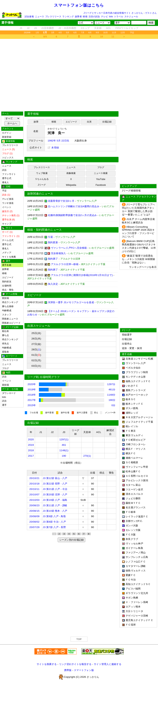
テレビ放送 (8, 199)
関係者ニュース (10, 318)
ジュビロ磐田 (133, 498)
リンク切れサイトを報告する (75, 664)
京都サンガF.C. (134, 521)
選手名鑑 (6, 265)
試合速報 (29, 16)
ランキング (68, 16)
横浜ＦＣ (131, 453)
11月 (114, 32)
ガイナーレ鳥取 (134, 548)
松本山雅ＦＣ (133, 471)
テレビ (104, 16)
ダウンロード (9, 393)
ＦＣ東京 (131, 430)
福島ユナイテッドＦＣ (138, 381)
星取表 (5, 352)
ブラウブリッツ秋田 (137, 372)
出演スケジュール (38, 325)
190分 (112, 400)
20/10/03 (34, 500)
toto (111, 16)
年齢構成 (6, 310)
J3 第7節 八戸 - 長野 (54, 527)
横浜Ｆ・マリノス (136, 448)
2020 (31, 439)
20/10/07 (34, 494)
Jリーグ (42, 185)
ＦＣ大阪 (131, 534)
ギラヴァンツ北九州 (137, 593)
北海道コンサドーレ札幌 (139, 358)
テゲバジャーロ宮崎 (137, 615)
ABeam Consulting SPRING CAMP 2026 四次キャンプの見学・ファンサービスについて (138, 231)
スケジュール (131, 16)
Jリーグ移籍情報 (131, 190)
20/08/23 (34, 505)
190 (64, 455)
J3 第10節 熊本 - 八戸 (55, 510)
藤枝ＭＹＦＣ (133, 503)
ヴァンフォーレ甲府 (137, 466)
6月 (75, 32)
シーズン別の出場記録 (71, 539)
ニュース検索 (101, 173)
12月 (123, 32)
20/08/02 (34, 521)
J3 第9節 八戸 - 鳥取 (54, 516)
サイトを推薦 (9, 256)
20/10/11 (34, 489)
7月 (82, 32)
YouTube (100, 179)
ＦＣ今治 (131, 579)
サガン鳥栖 (132, 597)
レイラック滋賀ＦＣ (137, 516)
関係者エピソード (11, 323)
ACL (108, 28)
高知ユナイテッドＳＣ (138, 584)
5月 (67, 32)
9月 (97, 32)
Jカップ (85, 28)
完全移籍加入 (58, 253)
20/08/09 (34, 516)
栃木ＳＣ (131, 399)
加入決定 (53, 284)
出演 (89, 121)
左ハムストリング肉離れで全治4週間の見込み (73, 206)
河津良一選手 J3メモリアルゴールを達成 (71, 302)
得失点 (5, 343)
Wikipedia (71, 185)
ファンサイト (9, 174)
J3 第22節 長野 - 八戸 (55, 483)
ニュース (39, 16)
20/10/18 (34, 483)
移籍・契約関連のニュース (44, 229)
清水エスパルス (134, 494)
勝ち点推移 (8, 306)
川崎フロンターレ (136, 444)
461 (64, 445)
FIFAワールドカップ (126, 28)
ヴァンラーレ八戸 (136, 363)
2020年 (32, 384)
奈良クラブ (132, 539)
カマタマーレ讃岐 (136, 566)
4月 (60, 32)
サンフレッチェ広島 (137, 557)
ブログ (5, 368)
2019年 (32, 389)
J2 (28, 28)
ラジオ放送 (8, 203)
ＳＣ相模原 (132, 462)
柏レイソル (132, 426)
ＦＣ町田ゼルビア (136, 439)
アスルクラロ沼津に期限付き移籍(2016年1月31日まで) (82, 275)
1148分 (111, 394)
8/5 (45, 36)
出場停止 (127, 343)
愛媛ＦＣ (131, 575)
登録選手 (127, 334)
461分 (112, 389)
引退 (50, 237)
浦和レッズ (132, 412)
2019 (31, 445)
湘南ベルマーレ (134, 457)
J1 (21, 28)
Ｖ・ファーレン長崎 (137, 602)
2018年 (32, 394)
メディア (6, 252)
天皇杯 (98, 28)
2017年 (32, 400)
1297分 (111, 384)
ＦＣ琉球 (131, 624)
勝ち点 (5, 335)
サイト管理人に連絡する (107, 664)
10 (101, 36)
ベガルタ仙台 (133, 367)
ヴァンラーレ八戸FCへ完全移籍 (69, 247)
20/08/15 (34, 510)
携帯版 (68, 670)
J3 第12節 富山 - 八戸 (55, 478)
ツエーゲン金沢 (134, 489)
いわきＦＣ (132, 385)
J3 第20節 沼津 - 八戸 (55, 494)
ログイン (6, 132)
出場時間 (6, 285)
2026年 (27, 32)
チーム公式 (8, 240)
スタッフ (6, 314)
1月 (37, 32)
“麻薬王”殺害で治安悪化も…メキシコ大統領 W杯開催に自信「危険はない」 (138, 259)
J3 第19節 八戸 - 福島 (55, 500)
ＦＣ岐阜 (131, 512)
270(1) (87, 455)
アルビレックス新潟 (137, 480)
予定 (132, 32)
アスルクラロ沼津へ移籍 (64, 264)
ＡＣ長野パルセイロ (137, 476)
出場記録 (107, 121)
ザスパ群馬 (132, 408)
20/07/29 (34, 527)
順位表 (5, 331)
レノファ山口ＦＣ (136, 561)
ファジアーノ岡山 (136, 552)
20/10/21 (34, 478)
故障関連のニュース (40, 193)
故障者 (78, 16)
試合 (4, 170)
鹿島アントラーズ (136, 390)
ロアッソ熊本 (133, 606)
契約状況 (6, 281)
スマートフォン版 (84, 670)
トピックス (8, 157)
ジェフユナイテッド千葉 (139, 421)
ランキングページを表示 (142, 267)
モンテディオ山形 (136, 376)
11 (113, 36)
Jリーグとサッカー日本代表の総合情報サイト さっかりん (113, 13)
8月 (90, 32)
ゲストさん (151, 13)
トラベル (118, 16)
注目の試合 (94, 16)
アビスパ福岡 (133, 588)
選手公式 (6, 178)
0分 (113, 405)
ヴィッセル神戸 (134, 543)
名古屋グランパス (136, 507)
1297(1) (63, 439)
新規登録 (6, 137)
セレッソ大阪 (133, 530)
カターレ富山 (133, 485)
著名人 (5, 182)
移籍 (85, 16)
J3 (35, 28)
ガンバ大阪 (132, 525)
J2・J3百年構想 (67, 28)
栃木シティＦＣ (134, 403)
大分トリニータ (134, 611)
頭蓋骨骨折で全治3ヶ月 (61, 200)
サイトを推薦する (47, 664)
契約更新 (53, 242)
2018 (31, 450)
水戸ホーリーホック (137, 394)
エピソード (8, 277)
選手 (4, 405)
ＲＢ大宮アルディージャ (139, 417)
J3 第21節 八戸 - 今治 (55, 489)
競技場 (5, 298)
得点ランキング (10, 302)
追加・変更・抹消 (132, 348)
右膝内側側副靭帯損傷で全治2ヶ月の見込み (72, 215)
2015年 (32, 405)
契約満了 (53, 258)
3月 (53, 32)
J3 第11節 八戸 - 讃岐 (55, 505)
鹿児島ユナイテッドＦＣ (139, 620)
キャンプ (6, 223)
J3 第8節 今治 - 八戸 (54, 521)
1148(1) (63, 450)
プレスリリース (53, 16)
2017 (31, 455)
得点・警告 (8, 290)
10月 (105, 32)
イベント (6, 207)
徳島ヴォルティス (136, 570)
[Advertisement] (35, 75)
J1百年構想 (47, 28)
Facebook (101, 185)
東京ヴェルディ (134, 435)
